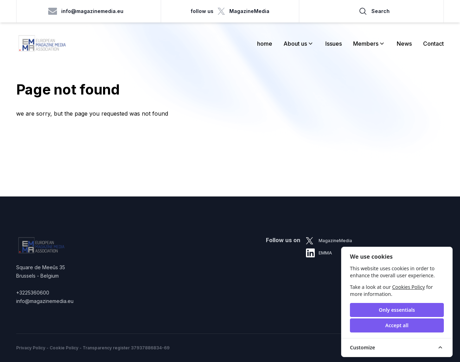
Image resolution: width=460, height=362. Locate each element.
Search (374, 11)
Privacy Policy (30, 347)
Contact (433, 43)
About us (298, 43)
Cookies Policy (408, 287)
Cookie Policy (64, 347)
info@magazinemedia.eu (86, 11)
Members (369, 43)
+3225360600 (32, 293)
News (404, 43)
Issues (333, 43)
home (264, 43)
